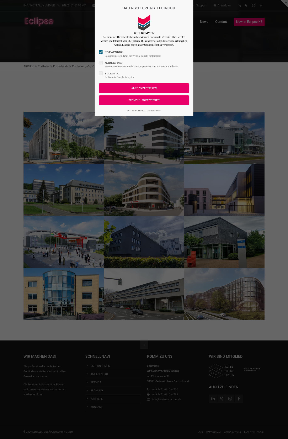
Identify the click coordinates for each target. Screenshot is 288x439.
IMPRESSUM (154, 110)
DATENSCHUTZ (136, 110)
